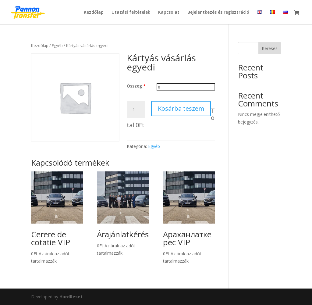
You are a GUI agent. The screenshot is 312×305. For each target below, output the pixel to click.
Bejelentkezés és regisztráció (218, 12)
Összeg (136, 86)
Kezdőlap (94, 12)
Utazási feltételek (131, 12)
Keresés (270, 48)
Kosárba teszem (181, 108)
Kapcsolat (168, 12)
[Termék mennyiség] (136, 109)
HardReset (71, 297)
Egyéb (57, 45)
